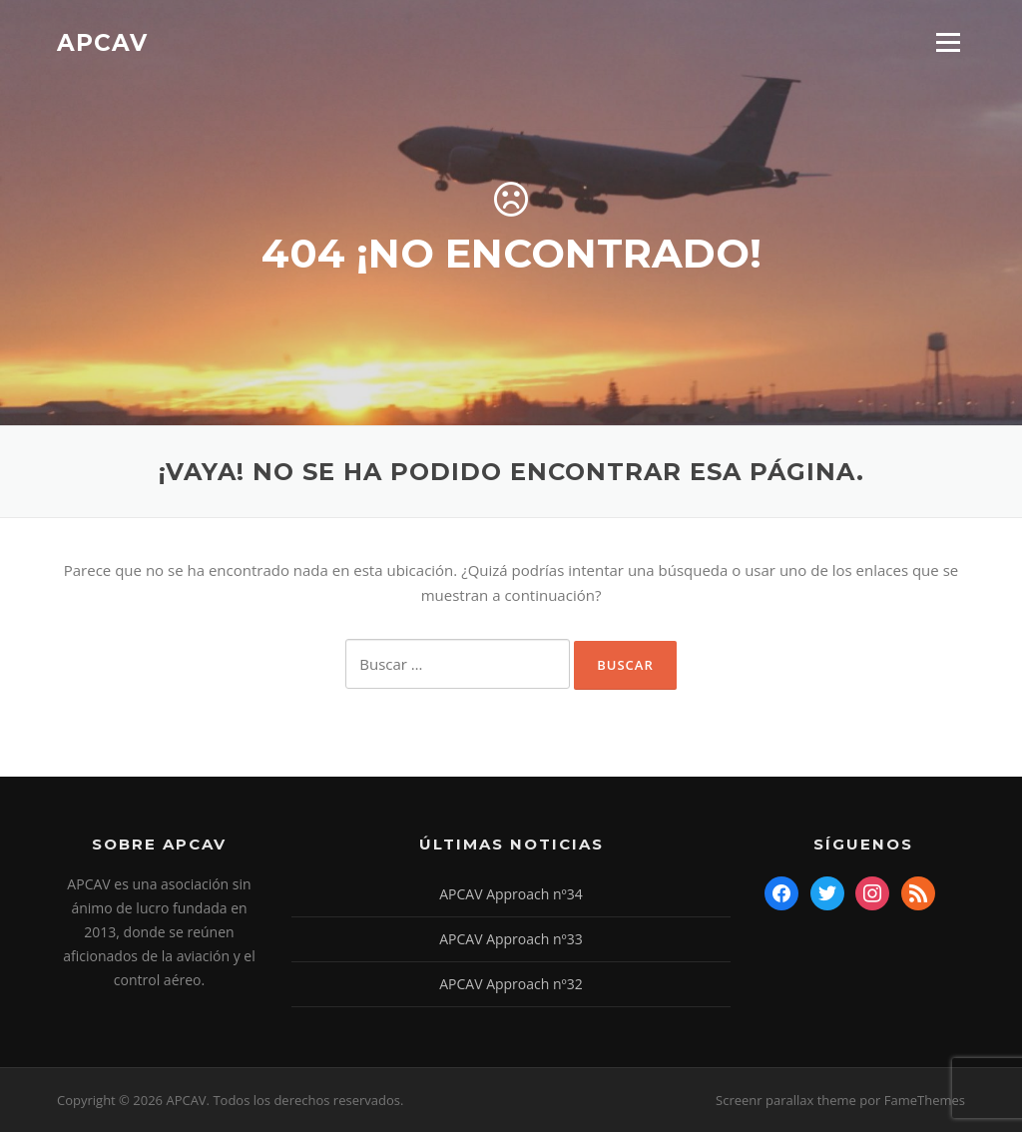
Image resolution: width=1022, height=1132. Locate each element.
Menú (947, 42)
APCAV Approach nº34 (511, 893)
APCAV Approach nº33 (511, 938)
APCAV (102, 42)
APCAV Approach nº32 (511, 983)
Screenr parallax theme (786, 1100)
